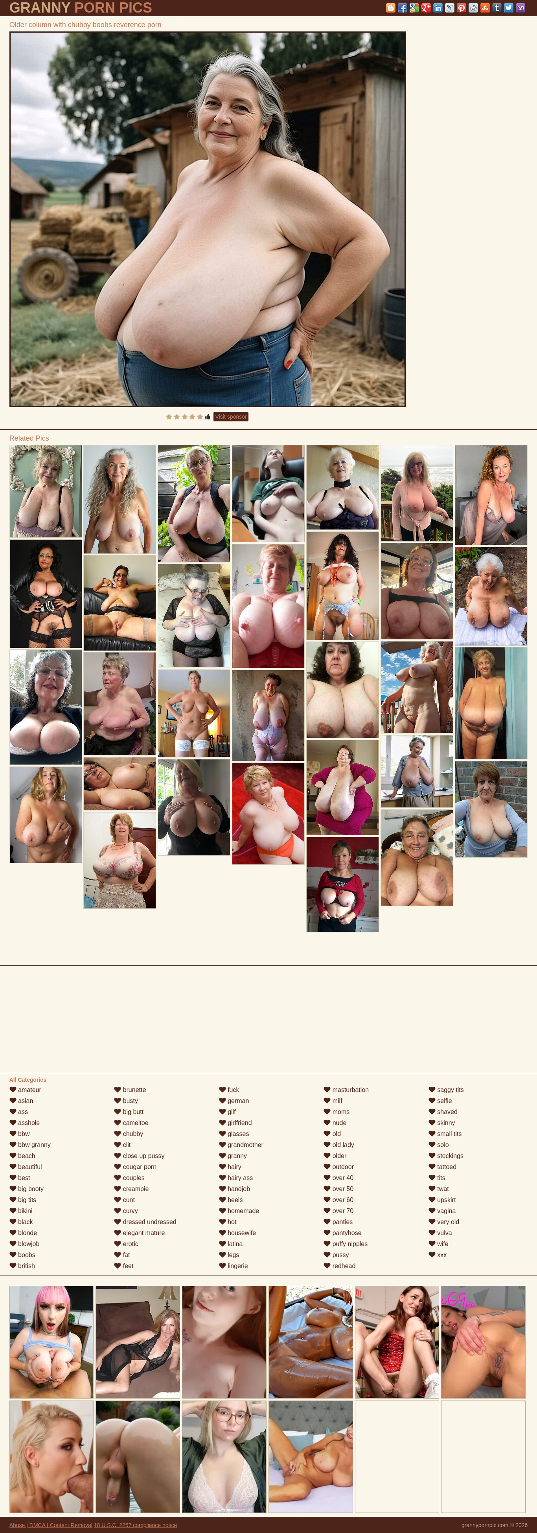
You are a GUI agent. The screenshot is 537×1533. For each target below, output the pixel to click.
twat (438, 1189)
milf (333, 1100)
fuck (229, 1089)
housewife (237, 1233)
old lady (339, 1144)
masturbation (346, 1089)
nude (335, 1122)
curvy (126, 1211)
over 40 (338, 1178)
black (21, 1222)
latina (231, 1244)
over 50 (338, 1189)
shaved (443, 1111)
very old (443, 1222)
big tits (23, 1200)
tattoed (442, 1167)
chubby (128, 1133)
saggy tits (446, 1089)
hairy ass (236, 1178)
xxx (437, 1255)
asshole (24, 1122)
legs (229, 1255)
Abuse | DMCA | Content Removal (50, 1525)
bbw (19, 1133)
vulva (440, 1233)
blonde (23, 1233)
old (332, 1133)
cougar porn (135, 1167)
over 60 (338, 1200)
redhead (339, 1266)
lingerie (233, 1266)
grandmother (241, 1144)
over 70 (338, 1211)
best (19, 1178)
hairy (230, 1167)
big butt (128, 1111)
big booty (26, 1189)
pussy (336, 1255)
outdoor (339, 1167)
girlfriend (235, 1122)
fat (122, 1255)
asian (21, 1100)
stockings (445, 1156)
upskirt (442, 1200)
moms (336, 1111)
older (335, 1156)
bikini (21, 1211)
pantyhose (342, 1233)
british (22, 1266)
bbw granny (30, 1144)
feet (123, 1266)
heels (231, 1200)
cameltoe (131, 1122)
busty (126, 1100)
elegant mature (139, 1233)
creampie (131, 1189)
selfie (440, 1100)
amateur (25, 1089)
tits (436, 1178)
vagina (442, 1211)
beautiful (25, 1167)
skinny (441, 1122)
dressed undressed (145, 1222)
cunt (124, 1200)
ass (18, 1111)
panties (338, 1222)
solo (438, 1144)
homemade (239, 1211)
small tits (445, 1133)
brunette (130, 1089)
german (234, 1100)
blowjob (24, 1244)
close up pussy (139, 1156)
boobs (22, 1255)
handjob (234, 1189)
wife (438, 1244)
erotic (126, 1244)
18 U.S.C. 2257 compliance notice (135, 1525)
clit (122, 1144)
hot (228, 1222)
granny (233, 1156)
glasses (234, 1133)
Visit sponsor (231, 417)
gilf (227, 1111)
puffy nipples (346, 1244)
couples (129, 1178)
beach (22, 1156)
